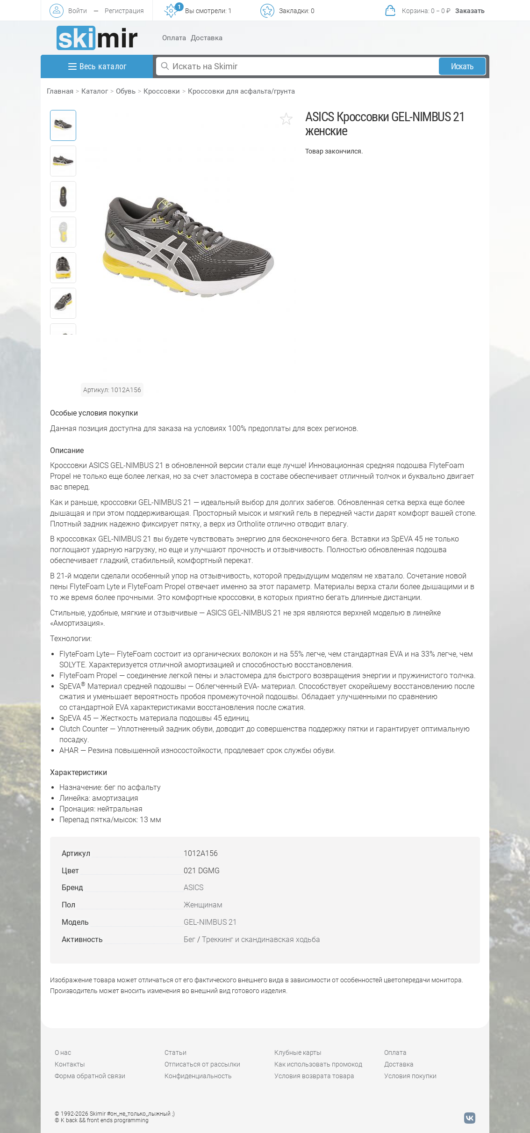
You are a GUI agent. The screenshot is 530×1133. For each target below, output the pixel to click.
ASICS (193, 887)
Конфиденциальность (198, 1076)
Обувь (126, 91)
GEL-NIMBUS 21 (210, 922)
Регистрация (124, 11)
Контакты (70, 1064)
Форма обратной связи (90, 1076)
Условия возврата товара (314, 1076)
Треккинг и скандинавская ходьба (261, 939)
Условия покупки (410, 1076)
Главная (60, 91)
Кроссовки (161, 91)
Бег (189, 939)
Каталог (94, 91)
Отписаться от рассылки (202, 1064)
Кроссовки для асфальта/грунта (241, 91)
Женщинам (203, 904)
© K (102, 1120)
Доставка (206, 38)
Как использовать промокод (318, 1064)
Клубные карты (298, 1052)
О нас (63, 1052)
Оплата (174, 38)
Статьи (175, 1052)
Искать (462, 66)
